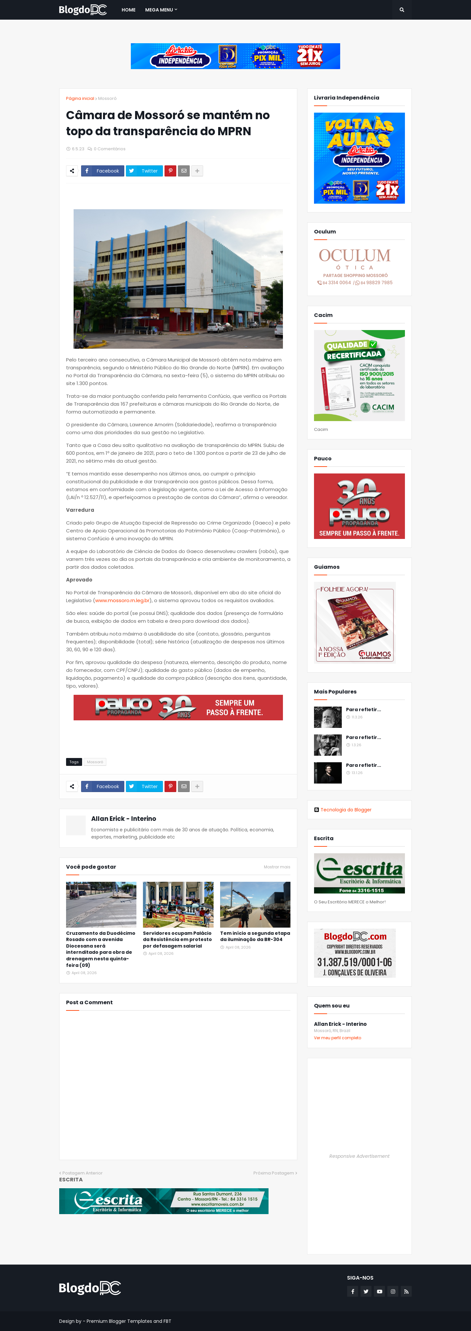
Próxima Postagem (273, 1173)
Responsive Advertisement (359, 1156)
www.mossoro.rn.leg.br (122, 600)
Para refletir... (363, 710)
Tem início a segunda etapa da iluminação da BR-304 (255, 936)
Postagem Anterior (82, 1173)
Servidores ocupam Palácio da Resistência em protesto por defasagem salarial (177, 939)
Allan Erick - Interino (123, 818)
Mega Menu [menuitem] (159, 10)
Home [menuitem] (128, 10)
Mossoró (107, 98)
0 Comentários (110, 149)
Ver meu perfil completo (337, 1038)
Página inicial (80, 98)
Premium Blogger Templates (119, 1321)
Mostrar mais (277, 867)
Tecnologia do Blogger (343, 809)
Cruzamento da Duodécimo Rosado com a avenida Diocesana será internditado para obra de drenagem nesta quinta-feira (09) (100, 949)
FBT (167, 1321)
